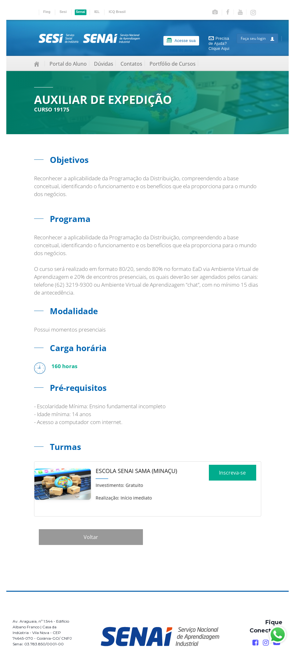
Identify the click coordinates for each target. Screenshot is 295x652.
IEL (97, 12)
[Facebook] (255, 642)
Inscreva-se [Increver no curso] (232, 475)
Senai (80, 12)
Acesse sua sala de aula (181, 41)
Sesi (63, 12)
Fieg (46, 12)
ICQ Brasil (117, 12)
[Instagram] (266, 642)
